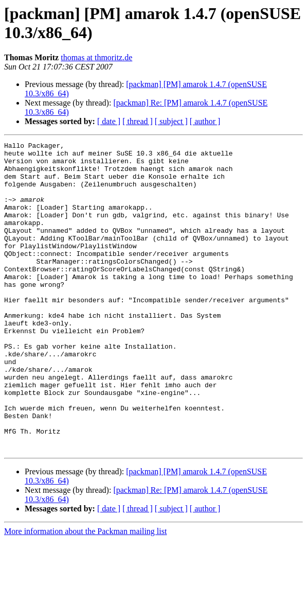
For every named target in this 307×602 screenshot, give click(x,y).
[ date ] (108, 121)
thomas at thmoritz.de (96, 57)
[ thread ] (137, 121)
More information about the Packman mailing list (85, 593)
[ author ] (205, 121)
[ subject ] (171, 121)
